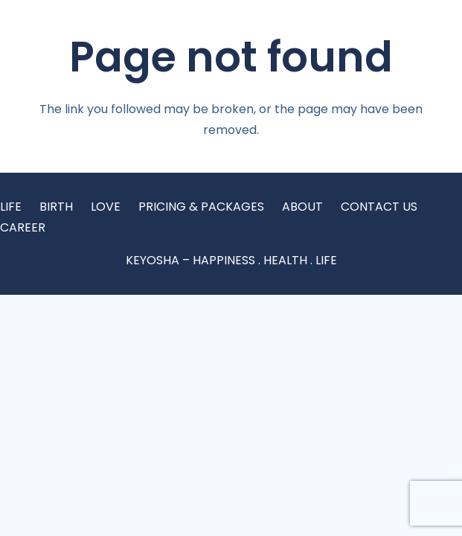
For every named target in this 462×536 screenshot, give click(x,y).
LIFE (11, 206)
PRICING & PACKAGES (201, 206)
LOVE (106, 206)
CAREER (22, 227)
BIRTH (56, 206)
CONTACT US (379, 206)
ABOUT (302, 206)
